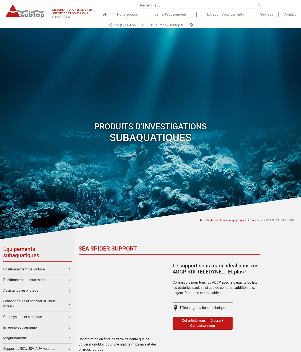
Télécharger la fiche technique (203, 308)
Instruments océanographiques (226, 220)
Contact (290, 14)
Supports (256, 220)
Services (266, 14)
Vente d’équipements (170, 14)
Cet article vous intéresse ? (202, 323)
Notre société (127, 14)
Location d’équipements (225, 14)
